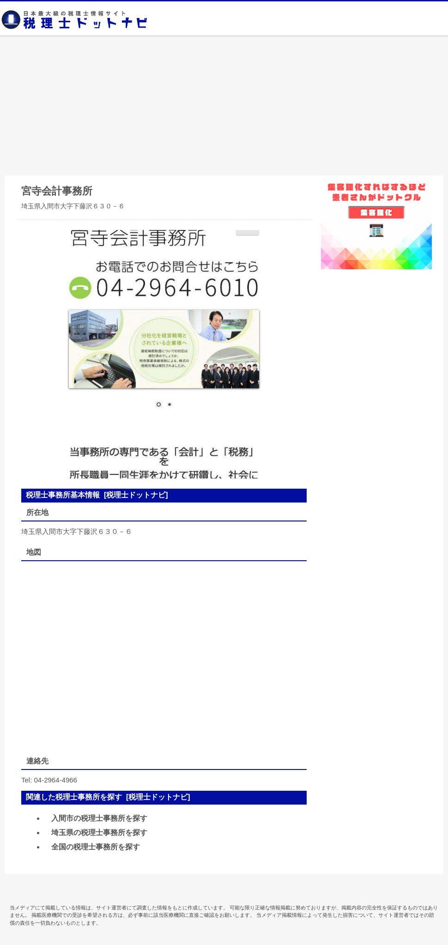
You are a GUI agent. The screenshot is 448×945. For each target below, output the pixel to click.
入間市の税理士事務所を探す (99, 818)
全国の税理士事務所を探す (95, 847)
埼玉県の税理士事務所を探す (99, 832)
